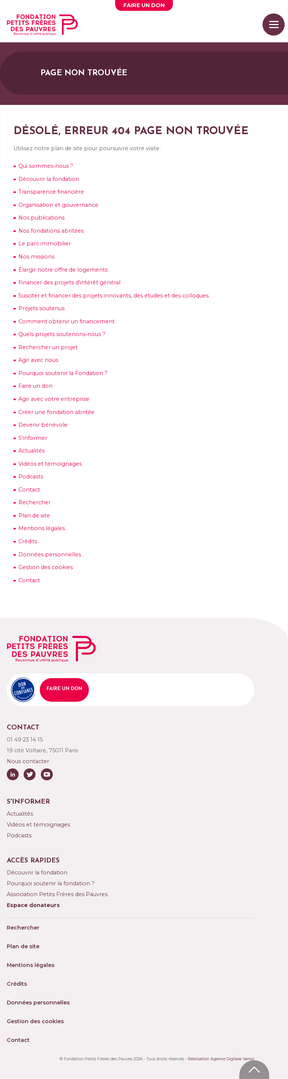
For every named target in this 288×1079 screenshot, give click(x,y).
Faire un (144, 5)
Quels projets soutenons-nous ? (61, 334)
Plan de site (34, 515)
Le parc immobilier (44, 243)
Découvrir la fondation (48, 179)
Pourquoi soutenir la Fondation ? (63, 373)
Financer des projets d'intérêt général (69, 282)
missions (36, 256)
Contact (29, 489)
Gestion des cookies (45, 567)
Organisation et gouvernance (58, 205)
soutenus (41, 308)
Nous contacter (28, 761)
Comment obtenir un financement (66, 321)
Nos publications (41, 217)
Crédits (27, 541)
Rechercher (34, 502)
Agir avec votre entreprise (53, 399)
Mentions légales (41, 528)
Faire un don (35, 386)
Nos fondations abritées (51, 230)
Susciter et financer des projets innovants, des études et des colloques (113, 295)
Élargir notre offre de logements (63, 269)
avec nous (38, 360)
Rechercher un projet (48, 347)
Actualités (31, 450)
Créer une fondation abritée (56, 412)
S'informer (32, 438)
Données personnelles (49, 554)
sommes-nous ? (45, 166)
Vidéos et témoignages (50, 463)
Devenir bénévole (43, 424)
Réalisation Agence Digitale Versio (221, 1059)
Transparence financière (51, 191)
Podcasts (30, 476)
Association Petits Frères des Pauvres (57, 894)
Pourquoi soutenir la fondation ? (50, 883)
